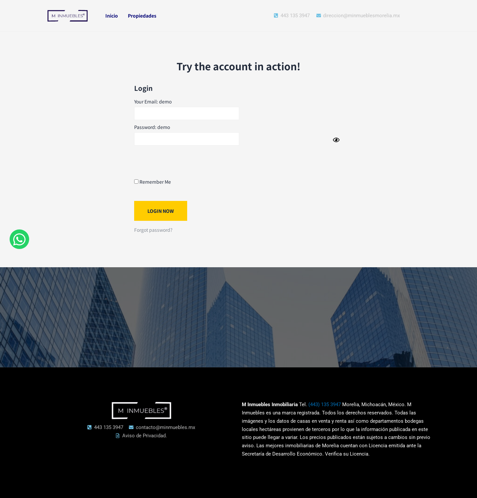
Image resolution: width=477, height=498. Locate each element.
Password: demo (152, 127)
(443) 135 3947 (324, 404)
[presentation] (184, 161)
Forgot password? (153, 229)
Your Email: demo (153, 101)
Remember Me (152, 181)
